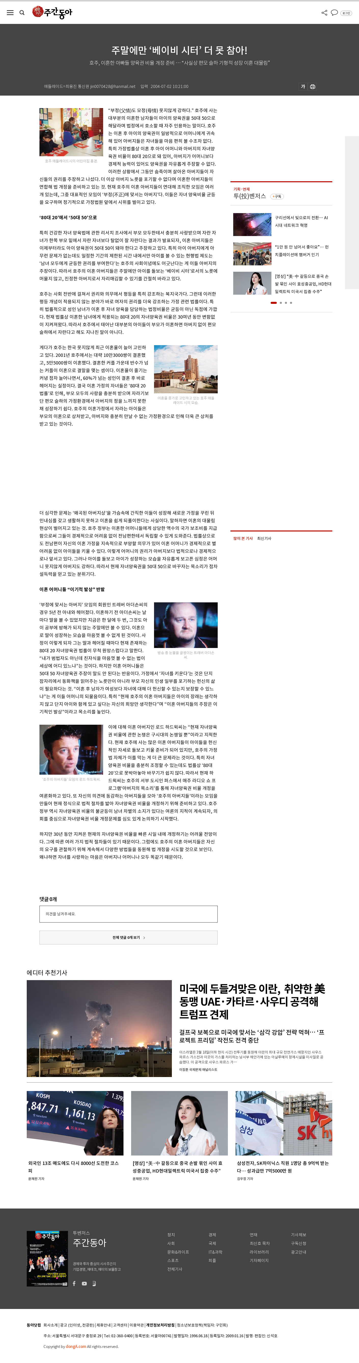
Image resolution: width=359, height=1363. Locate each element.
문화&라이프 (178, 1252)
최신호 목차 (260, 1243)
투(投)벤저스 (249, 196)
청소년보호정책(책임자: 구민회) (202, 1325)
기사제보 (298, 1234)
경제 (212, 1234)
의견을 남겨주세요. (61, 914)
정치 (171, 1234)
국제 (212, 1243)
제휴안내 (103, 1325)
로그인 (346, 13)
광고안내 (298, 1252)
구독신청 (298, 1243)
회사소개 (51, 1325)
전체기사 (175, 1269)
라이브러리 (259, 1252)
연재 (253, 1234)
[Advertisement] (115, 467)
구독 (278, 196)
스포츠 (173, 1260)
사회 (171, 1243)
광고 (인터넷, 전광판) (77, 1325)
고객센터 (120, 1325)
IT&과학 (216, 1252)
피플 (212, 1260)
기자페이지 (259, 1260)
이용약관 (137, 1325)
